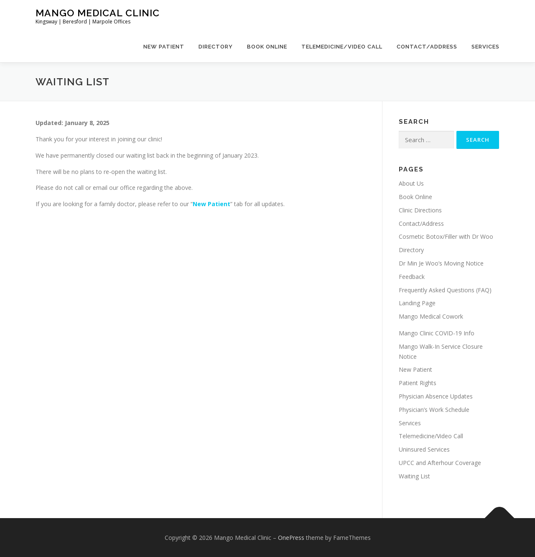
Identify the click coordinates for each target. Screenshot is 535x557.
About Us (411, 183)
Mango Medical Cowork (431, 316)
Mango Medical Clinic (98, 12)
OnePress (291, 538)
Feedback (412, 277)
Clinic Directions (420, 210)
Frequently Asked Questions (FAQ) (445, 290)
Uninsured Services (424, 449)
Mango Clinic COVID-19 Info (436, 333)
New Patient (163, 46)
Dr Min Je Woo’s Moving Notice (441, 263)
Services (485, 46)
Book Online (267, 46)
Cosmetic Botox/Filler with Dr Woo (446, 236)
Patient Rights (417, 383)
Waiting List (414, 476)
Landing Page (417, 303)
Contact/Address (427, 46)
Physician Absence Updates (436, 396)
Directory (216, 46)
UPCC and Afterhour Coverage (440, 463)
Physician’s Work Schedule (434, 410)
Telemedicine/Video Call (341, 46)
